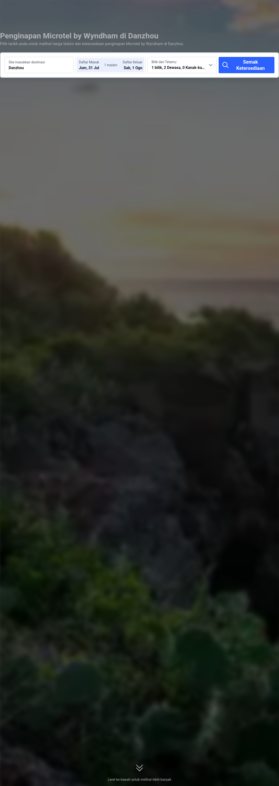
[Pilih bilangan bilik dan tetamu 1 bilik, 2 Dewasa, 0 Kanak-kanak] (182, 65)
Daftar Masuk (89, 62)
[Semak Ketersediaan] (246, 65)
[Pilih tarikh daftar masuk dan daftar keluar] (93, 65)
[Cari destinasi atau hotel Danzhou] (39, 65)
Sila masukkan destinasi (27, 62)
